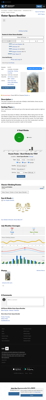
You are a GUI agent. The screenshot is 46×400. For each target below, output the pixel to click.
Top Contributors (5, 340)
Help (3, 331)
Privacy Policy (37, 392)
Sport (24, 162)
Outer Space (15, 54)
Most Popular (4, 310)
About (3, 328)
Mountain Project (27, 328)
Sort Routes (11, 62)
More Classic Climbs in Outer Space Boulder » (15, 192)
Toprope (31, 162)
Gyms (3, 333)
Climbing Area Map (23, 31)
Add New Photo (41, 270)
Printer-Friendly (5, 317)
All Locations (4, 10)
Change (31, 156)
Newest (11, 310)
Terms (26, 373)
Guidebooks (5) (5, 320)
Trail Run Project (27, 336)
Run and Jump (16, 59)
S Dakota (10, 10)
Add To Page (41, 14)
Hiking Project (26, 333)
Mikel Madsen (14, 82)
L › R (9, 41)
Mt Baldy (3, 12)
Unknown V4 (15, 49)
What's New (4, 318)
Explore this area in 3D (34, 68)
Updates (13, 78)
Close (31, 395)
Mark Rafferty (11, 84)
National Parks (26, 340)
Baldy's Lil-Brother (10, 12)
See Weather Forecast (8, 87)
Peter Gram (10, 80)
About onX (4, 360)
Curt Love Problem (17, 44)
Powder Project (27, 338)
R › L (22, 41)
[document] (32, 393)
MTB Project (26, 331)
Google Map (10, 71)
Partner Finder (5, 336)
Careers (3, 362)
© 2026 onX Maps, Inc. (19, 373)
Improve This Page (40, 11)
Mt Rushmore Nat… (27, 10)
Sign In (39, 6)
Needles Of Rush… (18, 10)
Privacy (30, 373)
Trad (19, 162)
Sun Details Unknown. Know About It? (11, 219)
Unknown (15, 46)
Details (27, 95)
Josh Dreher (10, 76)
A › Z (36, 41)
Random (16, 310)
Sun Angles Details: (23, 206)
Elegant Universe (17, 51)
